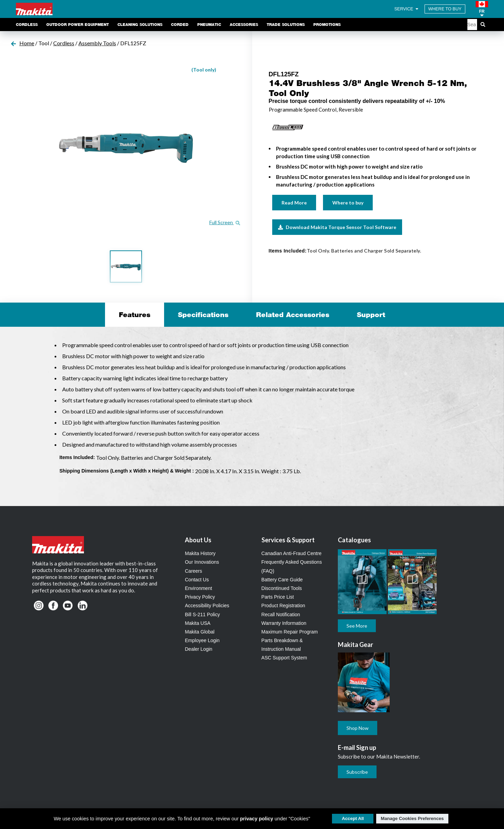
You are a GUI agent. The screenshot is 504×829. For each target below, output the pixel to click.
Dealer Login (198, 649)
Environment (198, 588)
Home (26, 43)
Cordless (63, 43)
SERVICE (406, 9)
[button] (482, 9)
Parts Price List (277, 597)
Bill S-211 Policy (202, 614)
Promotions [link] (327, 24)
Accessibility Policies (207, 605)
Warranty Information (283, 623)
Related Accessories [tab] (292, 315)
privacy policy (256, 818)
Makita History (200, 553)
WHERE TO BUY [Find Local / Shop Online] (445, 9)
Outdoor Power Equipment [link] (77, 24)
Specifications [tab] (203, 315)
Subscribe (357, 772)
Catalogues (354, 540)
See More (356, 626)
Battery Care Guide (282, 579)
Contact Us (197, 579)
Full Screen (224, 222)
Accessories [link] (244, 24)
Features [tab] (134, 315)
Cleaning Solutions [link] (139, 24)
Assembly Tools (97, 43)
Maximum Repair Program (289, 632)
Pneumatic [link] (209, 24)
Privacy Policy (200, 597)
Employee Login (202, 640)
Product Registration (283, 605)
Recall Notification (280, 614)
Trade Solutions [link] (286, 24)
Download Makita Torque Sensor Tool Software (337, 227)
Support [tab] (371, 315)
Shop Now (357, 728)
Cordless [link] (27, 24)
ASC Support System (284, 657)
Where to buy (347, 203)
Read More (294, 203)
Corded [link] (180, 24)
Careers (193, 571)
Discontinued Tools (281, 588)
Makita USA (197, 623)
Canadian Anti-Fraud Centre (291, 553)
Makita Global (200, 632)
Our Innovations (202, 562)
